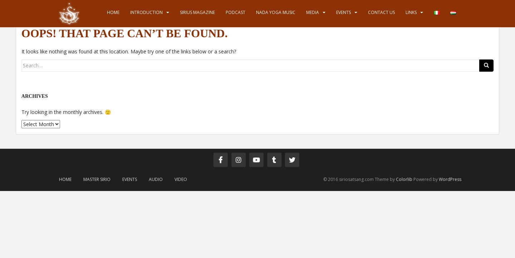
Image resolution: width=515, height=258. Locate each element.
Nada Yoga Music (275, 12)
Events (343, 12)
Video (181, 179)
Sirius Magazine (197, 12)
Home (113, 12)
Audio (156, 179)
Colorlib (404, 179)
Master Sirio (97, 179)
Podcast (235, 12)
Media (312, 12)
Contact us (381, 12)
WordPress (450, 179)
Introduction (146, 12)
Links (411, 12)
